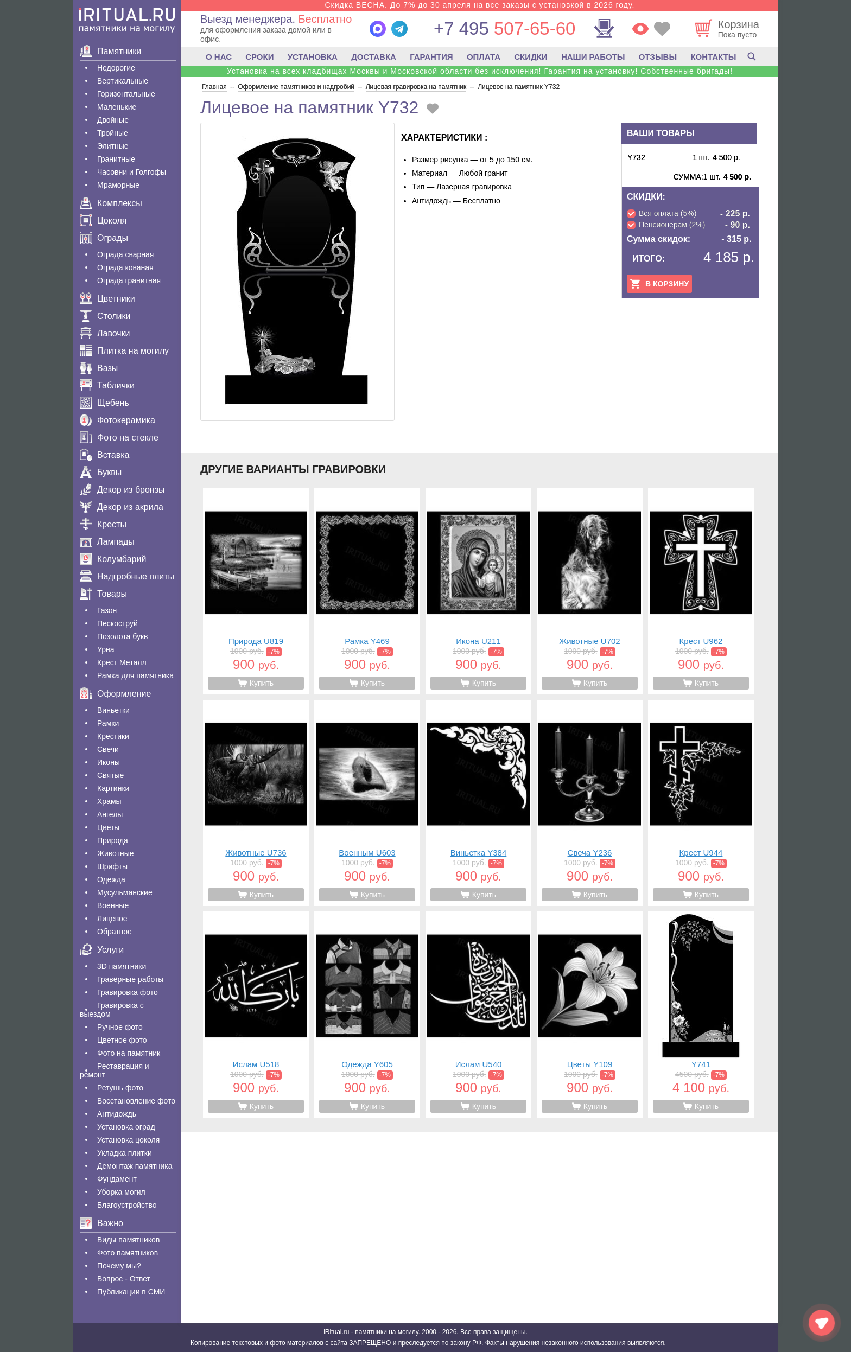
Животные (115, 853)
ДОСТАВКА (373, 56)
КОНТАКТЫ (713, 56)
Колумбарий (113, 559)
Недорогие (116, 67)
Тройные (112, 133)
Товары (103, 594)
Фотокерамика (117, 420)
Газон (107, 610)
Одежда (111, 879)
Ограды (104, 238)
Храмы (109, 801)
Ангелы (110, 814)
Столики (105, 316)
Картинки (113, 788)
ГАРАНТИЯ (431, 56)
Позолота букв (122, 636)
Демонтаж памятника (134, 1166)
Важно (101, 1223)
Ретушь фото (120, 1087)
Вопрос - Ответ (123, 1278)
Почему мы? (119, 1265)
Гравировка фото (127, 992)
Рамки (108, 723)
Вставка (104, 455)
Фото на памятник (128, 1053)
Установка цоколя (128, 1140)
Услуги (102, 949)
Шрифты (112, 866)
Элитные (113, 146)
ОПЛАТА (483, 56)
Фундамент (117, 1179)
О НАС (219, 56)
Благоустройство (127, 1205)
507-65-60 (504, 28)
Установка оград (126, 1127)
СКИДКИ (530, 56)
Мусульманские (125, 892)
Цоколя (103, 220)
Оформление (115, 693)
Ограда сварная (125, 254)
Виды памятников (128, 1239)
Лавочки (105, 333)
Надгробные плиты (127, 576)
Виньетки (113, 710)
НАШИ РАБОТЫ (593, 56)
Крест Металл (122, 662)
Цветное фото (122, 1040)
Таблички (107, 385)
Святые (110, 775)
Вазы (99, 368)
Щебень (104, 403)
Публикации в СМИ (131, 1291)
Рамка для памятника (135, 675)
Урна (106, 649)
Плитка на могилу (124, 350)
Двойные (113, 120)
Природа (112, 840)
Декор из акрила (121, 507)
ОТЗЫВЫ (658, 56)
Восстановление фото (136, 1100)
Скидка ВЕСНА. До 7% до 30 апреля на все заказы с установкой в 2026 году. (479, 5)
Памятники (110, 51)
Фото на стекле (119, 437)
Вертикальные (122, 80)
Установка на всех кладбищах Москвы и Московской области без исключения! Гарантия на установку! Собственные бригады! (480, 71)
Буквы (101, 472)
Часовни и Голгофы (131, 172)
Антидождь (116, 1113)
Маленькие (116, 107)
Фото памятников (127, 1252)
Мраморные (118, 185)
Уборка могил (121, 1192)
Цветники (107, 298)
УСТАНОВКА (313, 56)
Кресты (103, 524)
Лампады (107, 541)
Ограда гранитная (129, 280)
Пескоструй (117, 623)
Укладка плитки (124, 1153)
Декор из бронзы (122, 489)
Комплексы (111, 203)
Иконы (108, 762)
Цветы (108, 827)
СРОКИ (259, 56)
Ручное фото (120, 1027)
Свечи (108, 749)
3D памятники (121, 966)
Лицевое (112, 918)
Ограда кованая (125, 267)
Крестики (113, 736)
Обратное (114, 931)
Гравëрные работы (130, 979)
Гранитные (116, 159)
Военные (113, 905)
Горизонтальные (126, 94)
